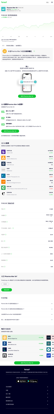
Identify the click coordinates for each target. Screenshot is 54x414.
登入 (47, 2)
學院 (21, 135)
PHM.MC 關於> (10, 45)
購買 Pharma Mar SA (27, 96)
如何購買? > (19, 45)
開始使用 (6, 290)
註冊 (2, 39)
